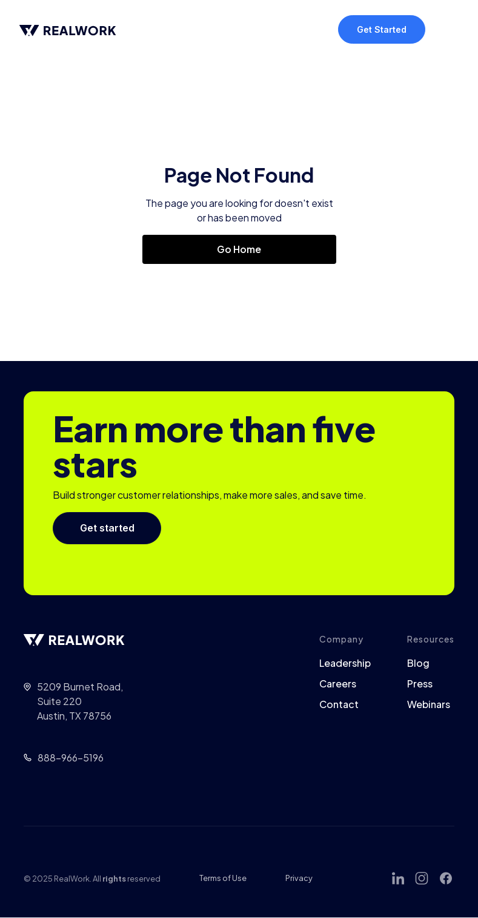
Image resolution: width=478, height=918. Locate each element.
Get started (107, 528)
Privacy (299, 878)
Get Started (382, 29)
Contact (339, 704)
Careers (337, 684)
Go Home (239, 249)
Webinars (428, 704)
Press (420, 684)
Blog (418, 663)
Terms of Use (223, 878)
